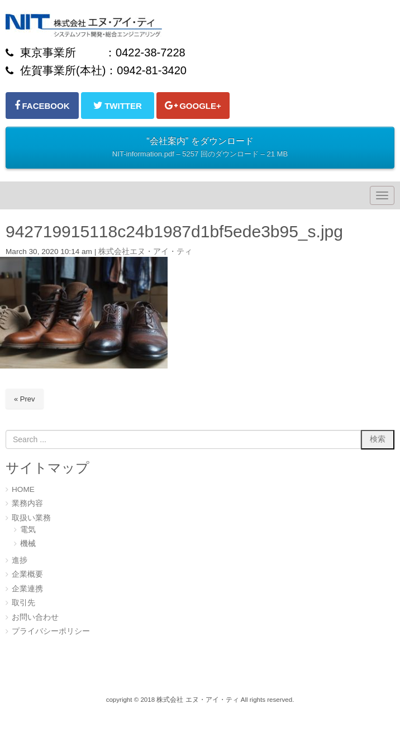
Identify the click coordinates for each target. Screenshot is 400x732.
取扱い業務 (31, 518)
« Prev (24, 399)
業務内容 (27, 503)
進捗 (19, 560)
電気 (28, 529)
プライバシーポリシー (51, 631)
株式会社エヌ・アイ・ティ (145, 251)
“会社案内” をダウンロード (199, 148)
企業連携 (27, 589)
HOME (23, 489)
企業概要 (27, 574)
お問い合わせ (35, 617)
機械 (28, 543)
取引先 (23, 603)
